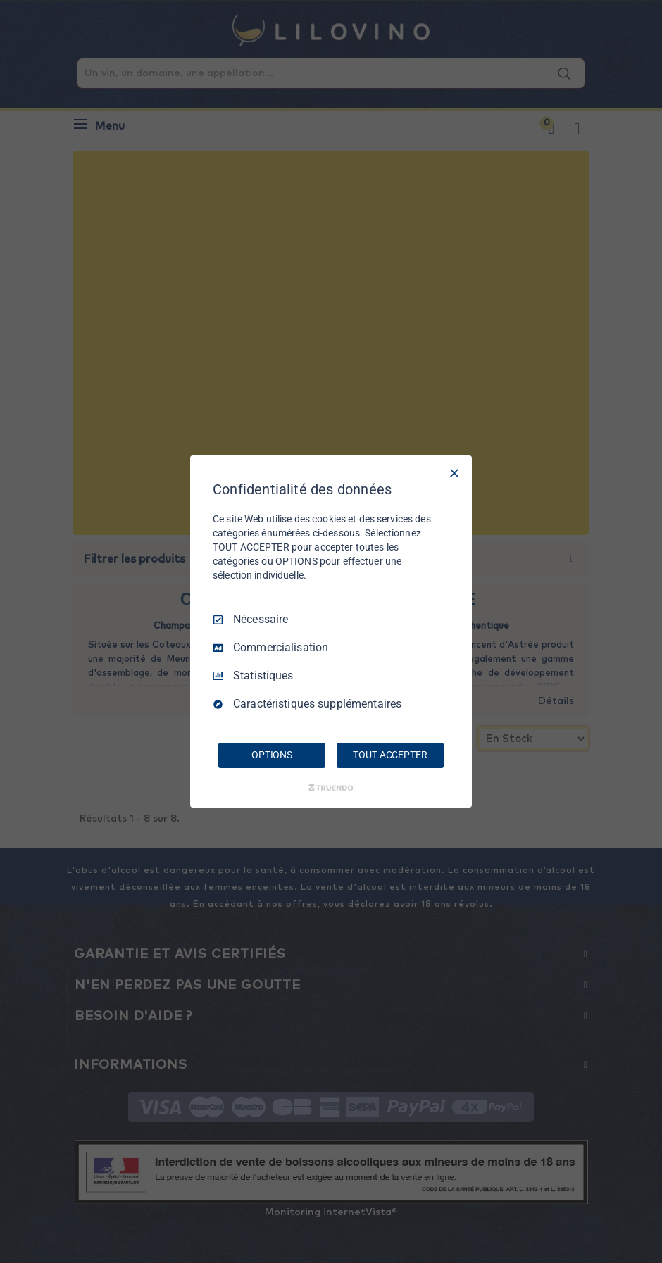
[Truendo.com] (331, 787)
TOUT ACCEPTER (390, 754)
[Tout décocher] (454, 473)
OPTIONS (271, 754)
